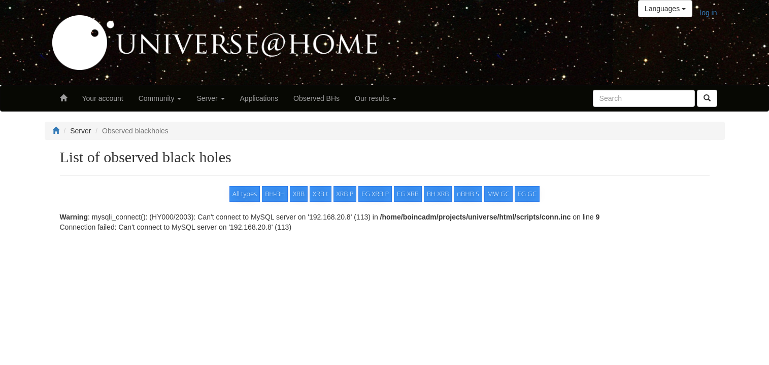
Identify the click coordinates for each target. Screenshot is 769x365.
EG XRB (408, 193)
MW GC (498, 193)
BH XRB (438, 193)
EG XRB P (375, 193)
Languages (665, 9)
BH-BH (275, 193)
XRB (299, 193)
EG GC (527, 193)
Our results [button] (375, 98)
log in (708, 13)
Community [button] (160, 98)
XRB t (320, 193)
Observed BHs (316, 98)
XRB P (345, 193)
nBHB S (468, 193)
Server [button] (210, 98)
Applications (259, 98)
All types (244, 193)
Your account (102, 98)
